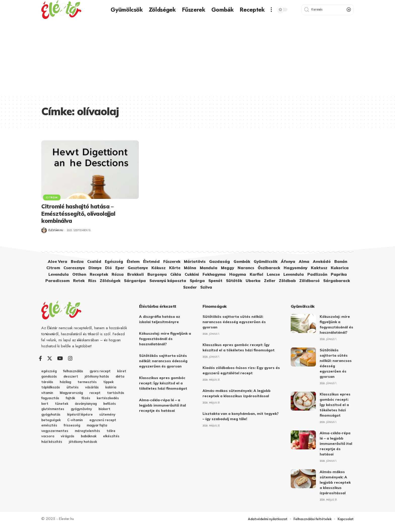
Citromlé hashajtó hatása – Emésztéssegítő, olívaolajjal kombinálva (78, 213)
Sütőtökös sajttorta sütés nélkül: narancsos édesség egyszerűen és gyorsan (163, 360)
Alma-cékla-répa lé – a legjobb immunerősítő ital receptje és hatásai (162, 405)
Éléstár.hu (55, 230)
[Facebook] (40, 358)
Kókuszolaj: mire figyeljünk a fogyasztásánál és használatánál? (165, 338)
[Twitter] (49, 358)
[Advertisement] (197, 57)
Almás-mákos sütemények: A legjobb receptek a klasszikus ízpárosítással (335, 482)
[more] (271, 10)
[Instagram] (70, 358)
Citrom (52, 197)
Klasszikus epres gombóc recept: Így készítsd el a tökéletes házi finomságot (163, 383)
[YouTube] (60, 358)
